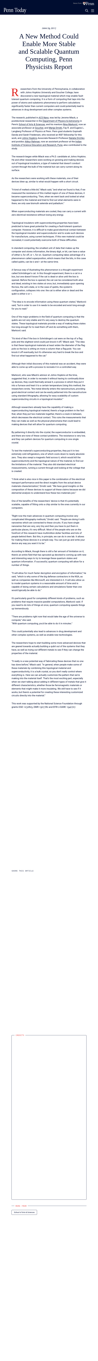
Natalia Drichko (76, 138)
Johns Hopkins (29, 138)
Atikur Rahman (32, 141)
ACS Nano (44, 117)
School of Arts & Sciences (32, 124)
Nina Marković (70, 124)
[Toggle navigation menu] (92, 10)
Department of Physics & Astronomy (61, 121)
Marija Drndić (55, 128)
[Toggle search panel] (87, 10)
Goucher (39, 128)
